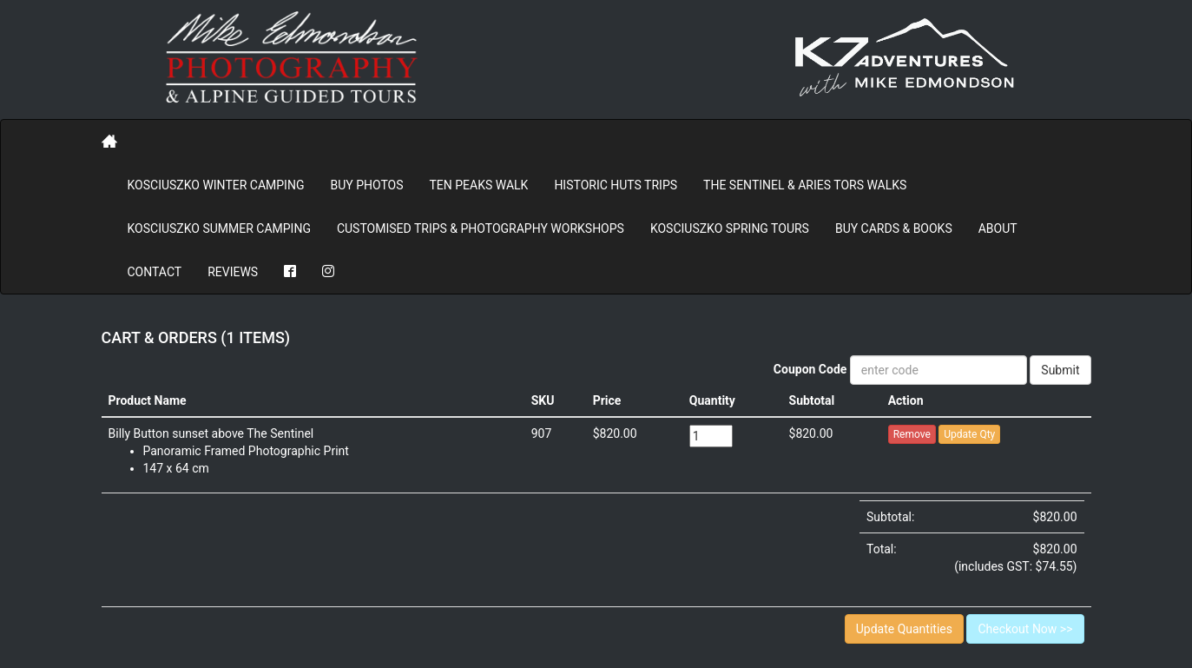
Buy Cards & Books (893, 228)
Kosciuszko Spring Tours (729, 228)
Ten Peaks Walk (479, 185)
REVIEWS (232, 272)
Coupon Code (810, 369)
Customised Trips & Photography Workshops (480, 228)
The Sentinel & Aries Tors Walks (804, 185)
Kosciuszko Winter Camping (216, 185)
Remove (912, 434)
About (997, 228)
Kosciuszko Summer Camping (219, 228)
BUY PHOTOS (366, 185)
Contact (155, 272)
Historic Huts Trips (615, 185)
